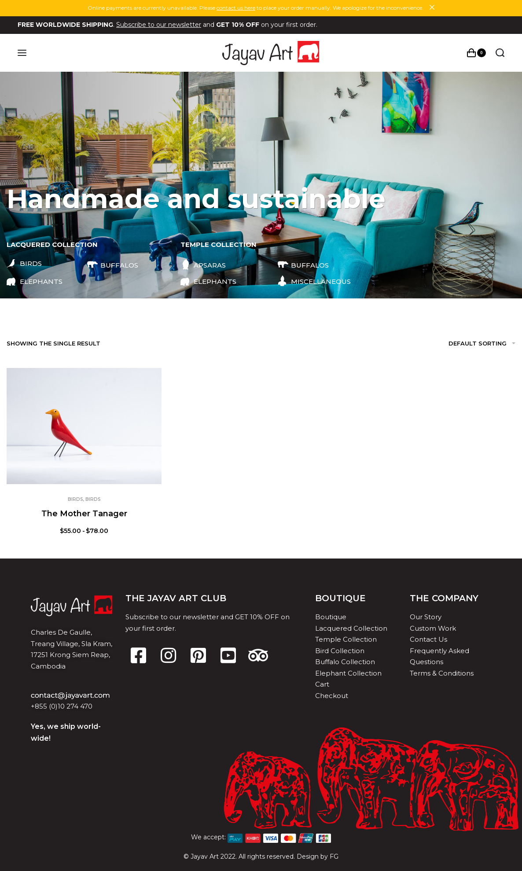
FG (334, 856)
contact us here (236, 7)
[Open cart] (476, 53)
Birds (75, 499)
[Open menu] (22, 52)
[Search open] (499, 53)
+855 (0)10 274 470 (61, 706)
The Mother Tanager (84, 513)
